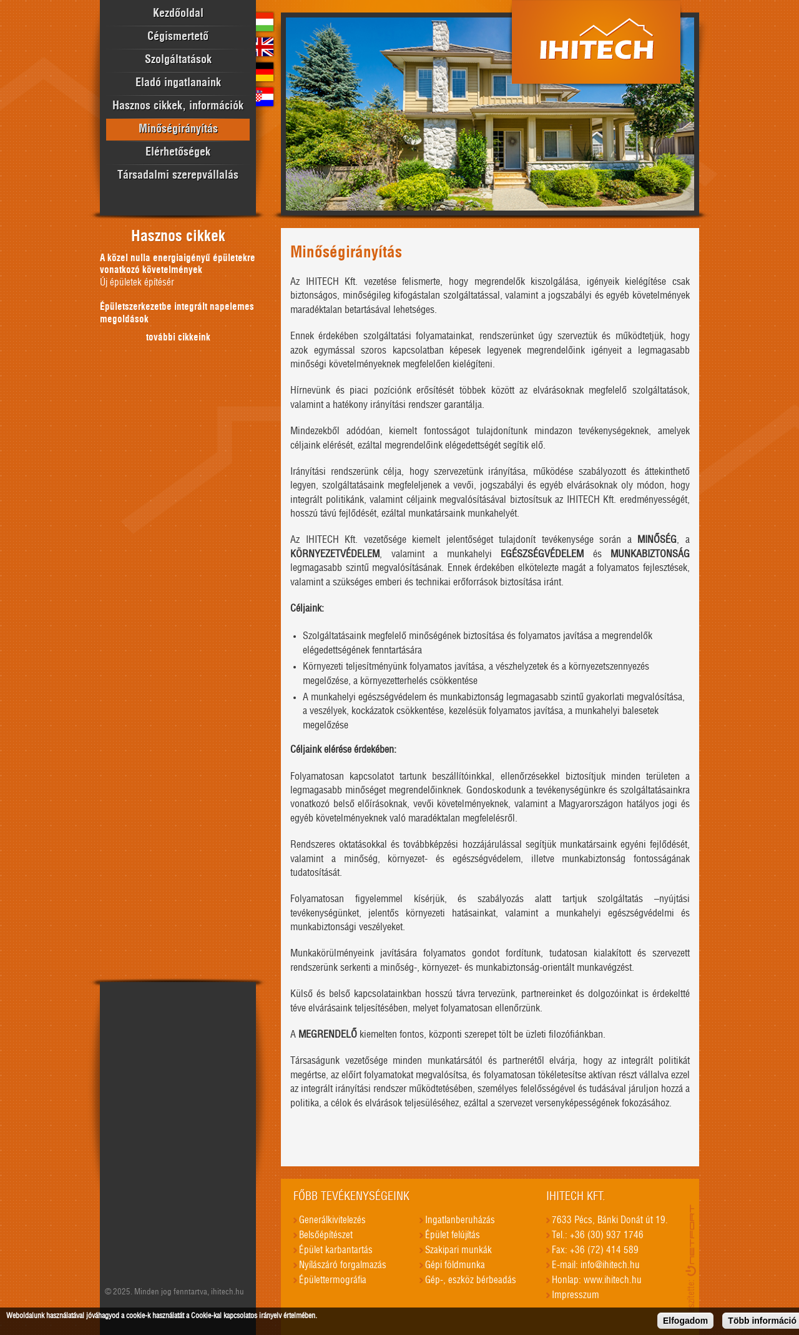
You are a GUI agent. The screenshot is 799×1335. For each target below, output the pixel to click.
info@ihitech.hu (610, 1265)
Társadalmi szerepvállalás (177, 175)
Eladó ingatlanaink (178, 83)
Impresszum (575, 1295)
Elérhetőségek (177, 152)
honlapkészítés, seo (692, 1260)
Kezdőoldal (178, 13)
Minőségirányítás (178, 129)
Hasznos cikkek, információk (177, 106)
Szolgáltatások (178, 60)
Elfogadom (685, 1323)
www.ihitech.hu (613, 1280)
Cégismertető (177, 36)
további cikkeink (178, 337)
